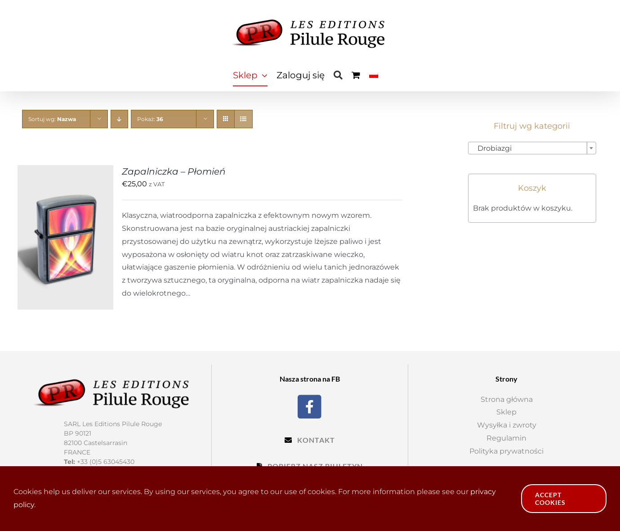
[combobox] (532, 148)
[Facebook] (309, 405)
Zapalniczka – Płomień (174, 171)
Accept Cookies (550, 498)
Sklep (506, 412)
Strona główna (507, 399)
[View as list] (243, 119)
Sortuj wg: (52, 119)
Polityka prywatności (506, 451)
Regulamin (506, 438)
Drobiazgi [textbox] (492, 148)
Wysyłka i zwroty (506, 425)
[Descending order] (119, 119)
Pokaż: (150, 119)
